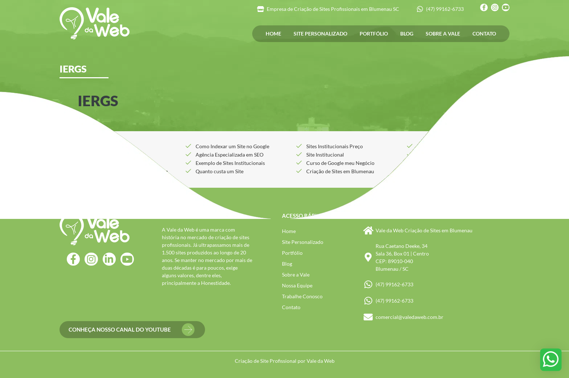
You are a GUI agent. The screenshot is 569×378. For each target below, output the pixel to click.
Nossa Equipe (297, 285)
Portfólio (374, 33)
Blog (406, 33)
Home (273, 33)
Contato (484, 33)
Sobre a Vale (443, 33)
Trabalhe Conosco (302, 296)
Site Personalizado (320, 33)
